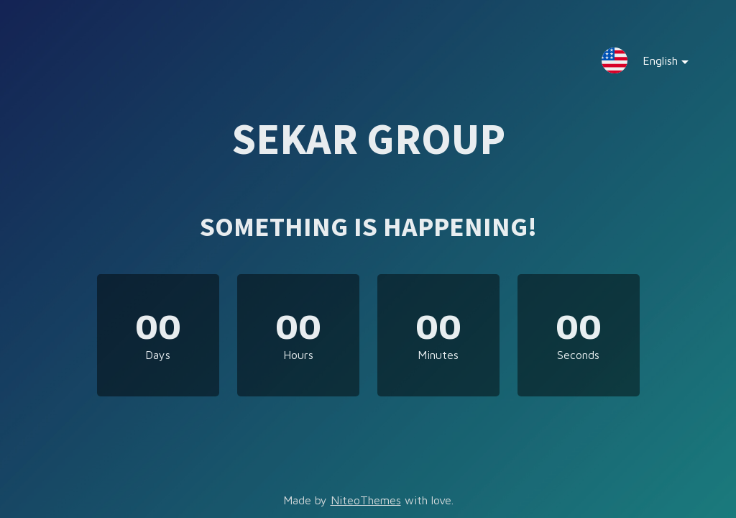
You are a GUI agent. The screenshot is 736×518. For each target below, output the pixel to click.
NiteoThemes (366, 500)
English (654, 63)
